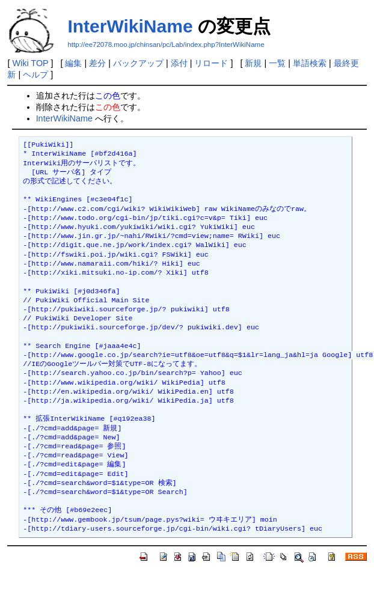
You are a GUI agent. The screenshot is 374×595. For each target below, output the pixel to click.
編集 (73, 63)
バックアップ (138, 63)
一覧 (277, 63)
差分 (97, 63)
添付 (179, 63)
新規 (253, 63)
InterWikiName (129, 26)
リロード (211, 63)
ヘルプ (35, 74)
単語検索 (309, 63)
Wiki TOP (30, 63)
